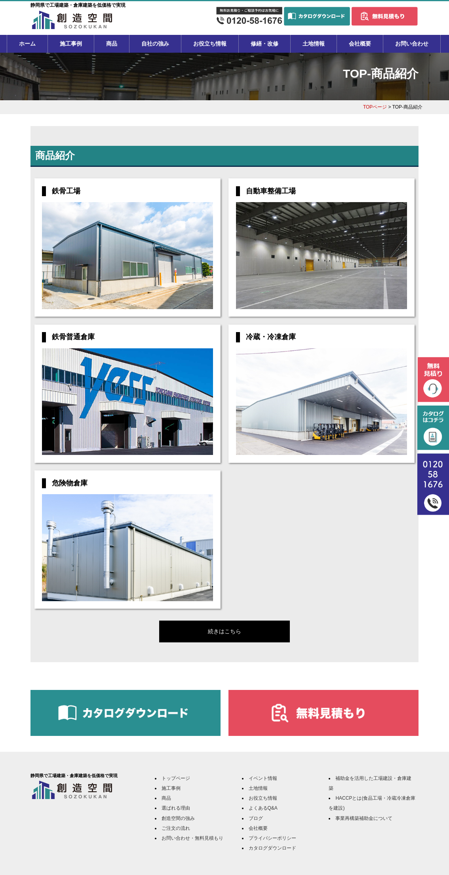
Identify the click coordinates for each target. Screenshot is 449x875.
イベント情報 (263, 778)
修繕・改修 (264, 43)
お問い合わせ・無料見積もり (192, 838)
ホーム (27, 43)
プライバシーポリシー (272, 838)
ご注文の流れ (176, 828)
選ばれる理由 (176, 808)
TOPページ (375, 107)
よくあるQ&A (263, 808)
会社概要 (360, 43)
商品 (111, 43)
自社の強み (155, 43)
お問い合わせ (411, 43)
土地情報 (314, 43)
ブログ (256, 818)
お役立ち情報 (209, 43)
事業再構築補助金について (363, 818)
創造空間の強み (178, 818)
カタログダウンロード (272, 848)
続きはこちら (224, 631)
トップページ (176, 778)
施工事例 (71, 43)
